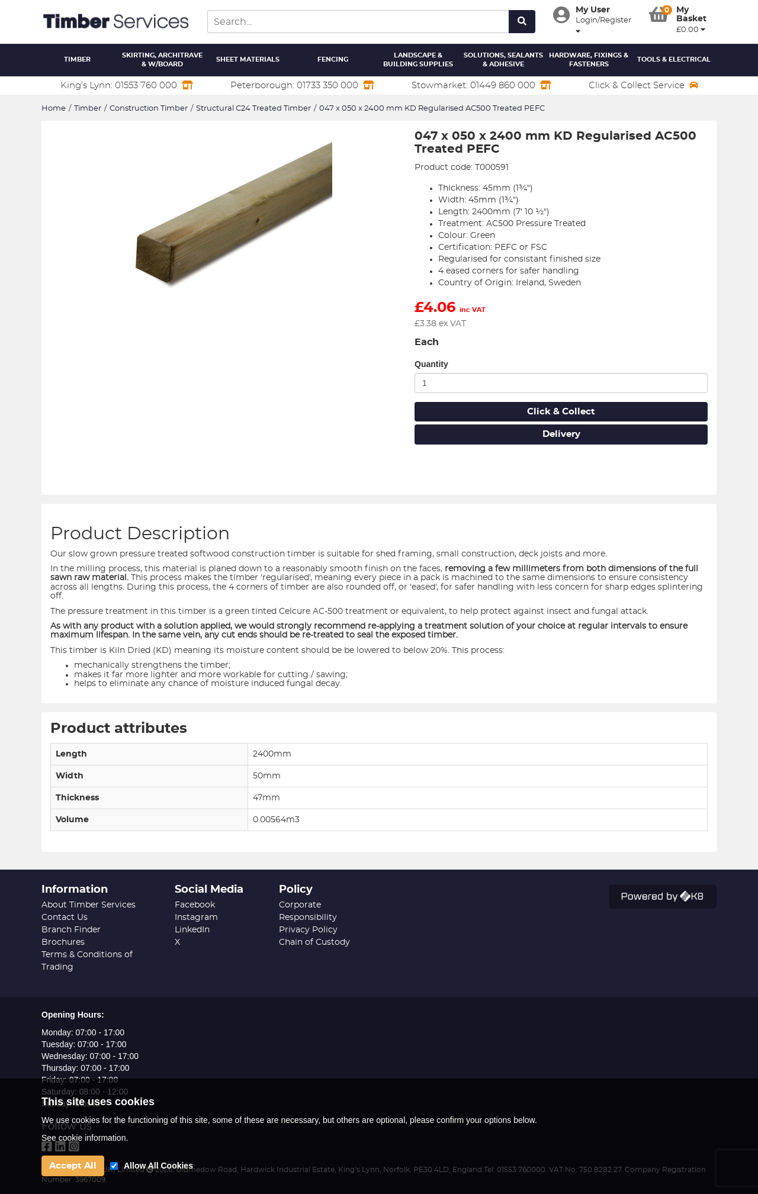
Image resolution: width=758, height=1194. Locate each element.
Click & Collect (561, 411)
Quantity (431, 364)
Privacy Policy (308, 930)
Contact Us (64, 917)
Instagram (196, 917)
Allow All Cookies (158, 1165)
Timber (77, 59)
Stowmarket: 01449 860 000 (481, 85)
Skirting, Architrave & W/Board (162, 60)
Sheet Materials (248, 59)
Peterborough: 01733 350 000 (302, 85)
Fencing (332, 59)
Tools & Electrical (674, 59)
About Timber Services (88, 905)
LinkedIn (192, 930)
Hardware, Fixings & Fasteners (588, 60)
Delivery (561, 434)
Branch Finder (71, 930)
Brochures (63, 942)
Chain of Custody (314, 942)
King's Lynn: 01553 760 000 (126, 85)
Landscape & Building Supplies (418, 60)
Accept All (73, 1165)
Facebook (195, 905)
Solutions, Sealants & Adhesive (503, 60)
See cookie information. (84, 1137)
